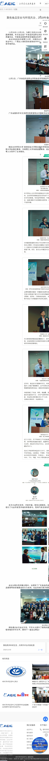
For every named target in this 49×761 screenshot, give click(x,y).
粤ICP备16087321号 (37, 759)
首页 (40, 6)
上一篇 (40, 650)
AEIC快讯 (8, 9)
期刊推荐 (40, 52)
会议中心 (40, 26)
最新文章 (30, 748)
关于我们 (40, 158)
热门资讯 (40, 105)
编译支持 (40, 79)
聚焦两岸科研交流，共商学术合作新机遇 (18, 645)
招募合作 (40, 131)
